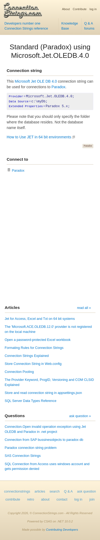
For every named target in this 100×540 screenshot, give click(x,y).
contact (62, 499)
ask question (86, 491)
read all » (84, 308)
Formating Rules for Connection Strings (34, 348)
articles (40, 491)
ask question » (80, 416)
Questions (15, 415)
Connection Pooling (19, 372)
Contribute (80, 9)
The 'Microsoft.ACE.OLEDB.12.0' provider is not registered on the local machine (48, 329)
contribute (12, 499)
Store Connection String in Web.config (33, 364)
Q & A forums (89, 26)
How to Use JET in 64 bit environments (39, 137)
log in (93, 9)
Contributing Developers (62, 529)
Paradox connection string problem (31, 448)
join (92, 499)
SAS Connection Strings (23, 456)
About (66, 9)
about (45, 499)
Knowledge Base (69, 26)
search (55, 491)
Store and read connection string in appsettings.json (43, 393)
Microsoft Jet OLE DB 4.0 (36, 81)
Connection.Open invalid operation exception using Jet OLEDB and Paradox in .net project (45, 429)
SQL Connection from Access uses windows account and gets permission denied (47, 466)
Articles (12, 307)
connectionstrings (17, 491)
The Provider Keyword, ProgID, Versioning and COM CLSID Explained (49, 382)
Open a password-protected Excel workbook (38, 340)
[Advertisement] (50, 239)
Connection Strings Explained (27, 356)
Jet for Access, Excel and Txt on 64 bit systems (40, 319)
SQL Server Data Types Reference (31, 401)
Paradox (58, 87)
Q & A (68, 491)
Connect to (17, 159)
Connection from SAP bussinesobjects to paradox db (44, 440)
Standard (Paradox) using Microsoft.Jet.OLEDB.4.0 (50, 51)
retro (30, 499)
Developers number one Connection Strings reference (26, 26)
